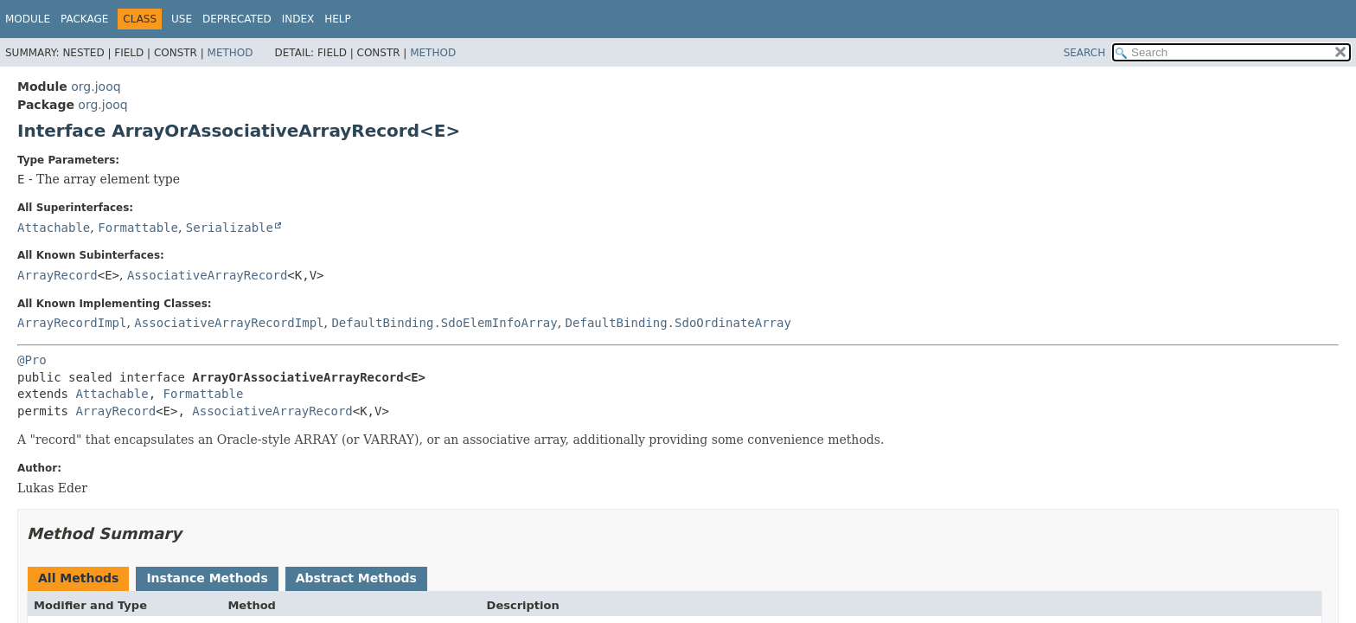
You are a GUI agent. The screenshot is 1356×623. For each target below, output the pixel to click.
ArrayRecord (57, 275)
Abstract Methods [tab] (356, 578)
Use (181, 19)
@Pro (32, 360)
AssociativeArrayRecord (207, 275)
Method (230, 53)
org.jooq (95, 86)
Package (84, 19)
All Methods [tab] (78, 578)
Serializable (229, 227)
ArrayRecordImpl (71, 323)
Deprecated (237, 19)
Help (337, 19)
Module (27, 19)
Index (298, 19)
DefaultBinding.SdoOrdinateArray (678, 323)
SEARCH (1085, 53)
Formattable (138, 227)
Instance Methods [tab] (206, 578)
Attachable (53, 227)
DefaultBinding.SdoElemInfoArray (444, 323)
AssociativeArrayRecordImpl (228, 323)
